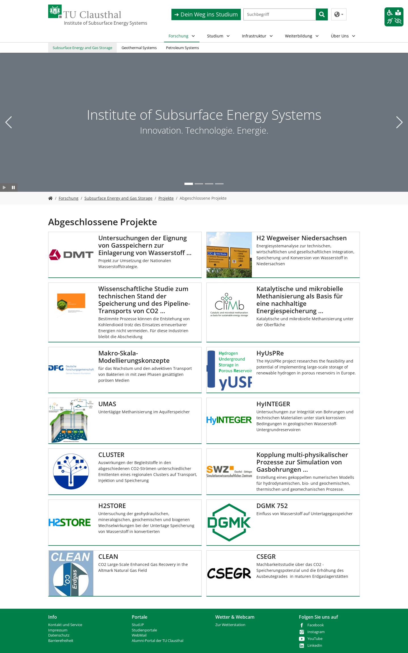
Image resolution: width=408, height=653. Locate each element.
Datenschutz (58, 635)
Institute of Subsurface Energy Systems (92, 23)
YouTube (314, 638)
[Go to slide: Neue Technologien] (199, 183)
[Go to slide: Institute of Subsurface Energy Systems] (188, 183)
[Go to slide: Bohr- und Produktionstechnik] (219, 183)
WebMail (139, 635)
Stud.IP (138, 624)
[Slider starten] (4, 187)
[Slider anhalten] (13, 187)
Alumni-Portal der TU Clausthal (157, 640)
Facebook (315, 625)
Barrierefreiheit (60, 640)
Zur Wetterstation (230, 624)
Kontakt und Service (65, 624)
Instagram (316, 631)
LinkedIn (314, 645)
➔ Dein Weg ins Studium (206, 14)
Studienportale (144, 630)
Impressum (57, 630)
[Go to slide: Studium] (209, 183)
